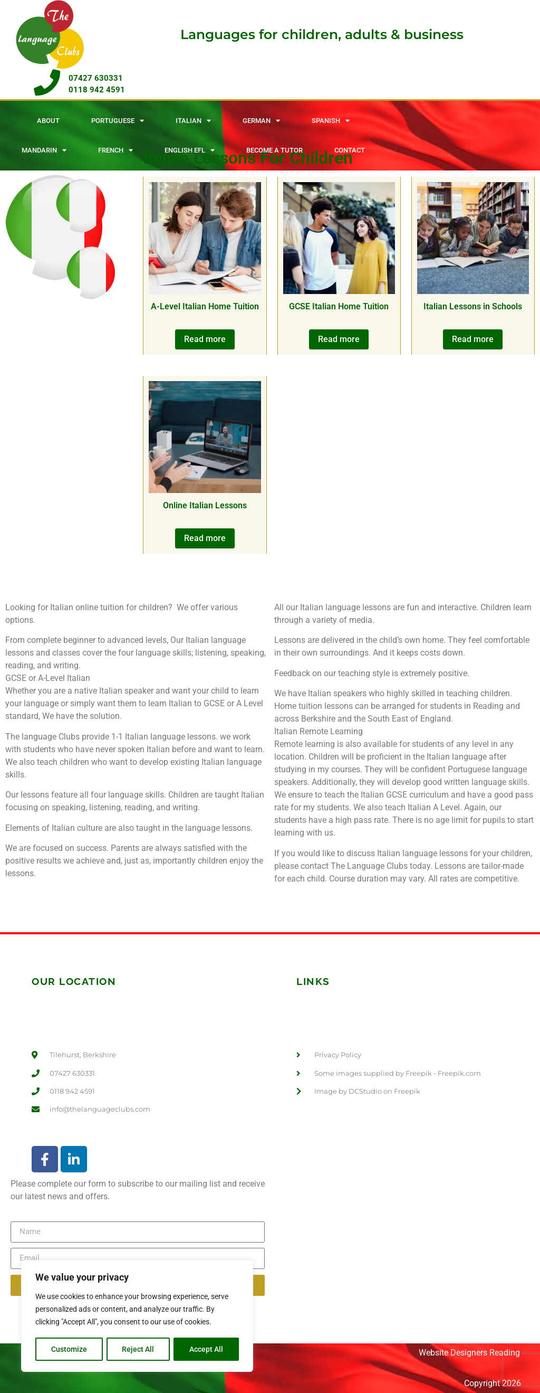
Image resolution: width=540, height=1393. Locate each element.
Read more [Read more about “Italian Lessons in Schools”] (473, 339)
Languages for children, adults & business (322, 34)
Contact (349, 150)
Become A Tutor (274, 150)
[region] (137, 1316)
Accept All (207, 1349)
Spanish (331, 120)
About (48, 121)
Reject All (138, 1349)
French (115, 150)
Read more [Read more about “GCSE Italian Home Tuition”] (339, 339)
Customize (69, 1349)
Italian (193, 120)
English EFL (190, 150)
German (261, 120)
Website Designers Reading (469, 1353)
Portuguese (117, 120)
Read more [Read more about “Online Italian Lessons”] (205, 538)
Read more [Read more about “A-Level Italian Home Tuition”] (205, 339)
